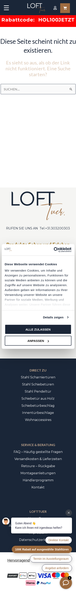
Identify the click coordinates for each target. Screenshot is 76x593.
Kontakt (38, 487)
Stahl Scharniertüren (38, 377)
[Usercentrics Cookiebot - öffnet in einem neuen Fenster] (54, 250)
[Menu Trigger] (6, 7)
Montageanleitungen (38, 473)
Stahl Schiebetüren (38, 384)
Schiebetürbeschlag (38, 406)
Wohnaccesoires (38, 420)
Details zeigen (53, 317)
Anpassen (38, 341)
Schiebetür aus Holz (38, 398)
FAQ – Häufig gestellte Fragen (38, 452)
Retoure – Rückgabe (38, 466)
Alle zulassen (37, 329)
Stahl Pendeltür (38, 391)
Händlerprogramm (38, 480)
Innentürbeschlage (38, 413)
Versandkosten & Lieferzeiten (38, 459)
